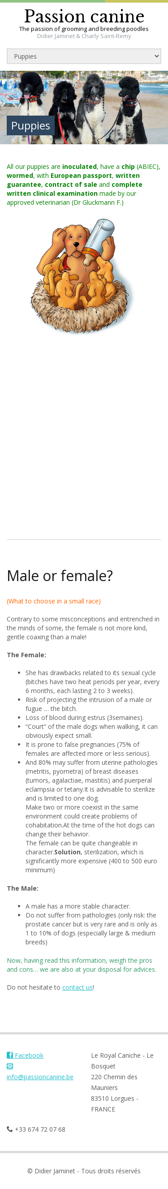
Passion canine (84, 17)
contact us (77, 987)
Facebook (25, 1055)
